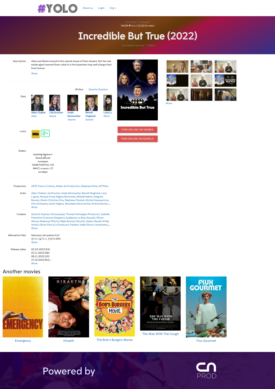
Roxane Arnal (47, 197)
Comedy (145, 22)
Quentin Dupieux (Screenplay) (48, 214)
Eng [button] (113, 8)
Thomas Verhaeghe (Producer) (82, 214)
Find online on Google (137, 139)
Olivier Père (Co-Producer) (54, 225)
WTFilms (103, 186)
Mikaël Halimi (84, 197)
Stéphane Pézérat (74, 200)
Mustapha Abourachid (77, 204)
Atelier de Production (68, 186)
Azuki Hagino (56, 204)
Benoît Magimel (91, 193)
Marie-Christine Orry (51, 200)
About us (88, 8)
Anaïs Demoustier (71, 193)
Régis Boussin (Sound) (72, 221)
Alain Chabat (38, 193)
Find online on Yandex (137, 129)
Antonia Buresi (99, 204)
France (151, 45)
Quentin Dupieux (98, 89)
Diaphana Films (89, 186)
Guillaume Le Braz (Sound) (80, 218)
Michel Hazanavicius (96, 200)
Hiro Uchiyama (39, 204)
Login (101, 8)
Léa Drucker (53, 193)
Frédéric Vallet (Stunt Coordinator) (89, 225)
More (34, 73)
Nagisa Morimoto (65, 197)
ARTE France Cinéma (43, 186)
